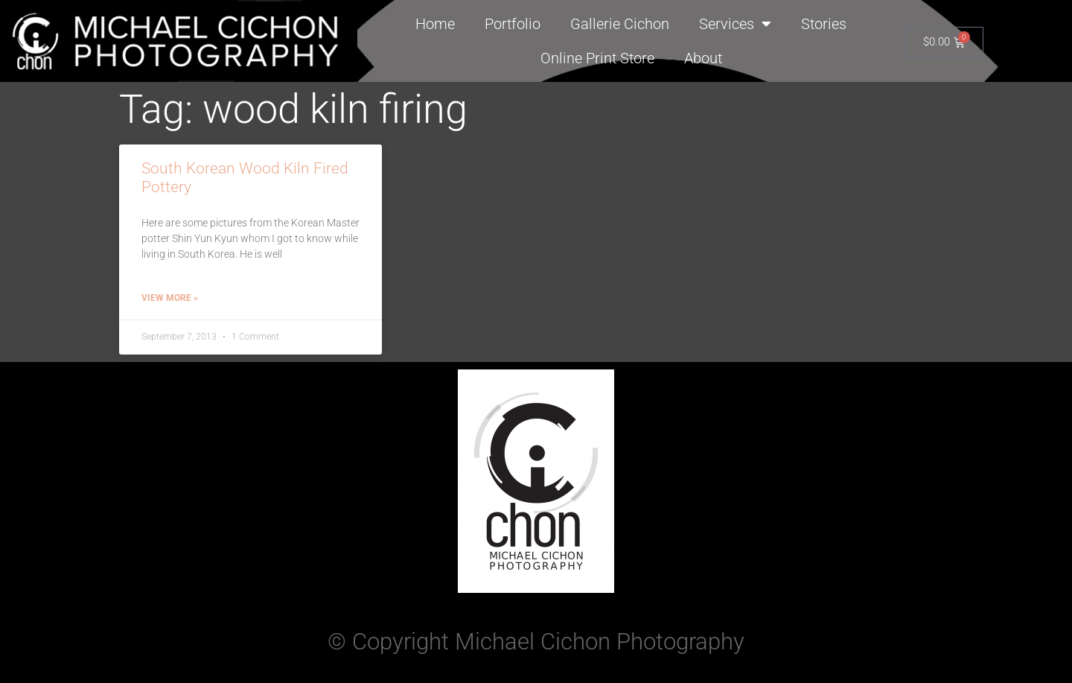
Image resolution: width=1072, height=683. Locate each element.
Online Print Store (597, 58)
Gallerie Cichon (619, 24)
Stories (823, 24)
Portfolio (512, 24)
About (703, 58)
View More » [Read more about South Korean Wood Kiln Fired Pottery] (169, 298)
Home (435, 24)
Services (735, 24)
